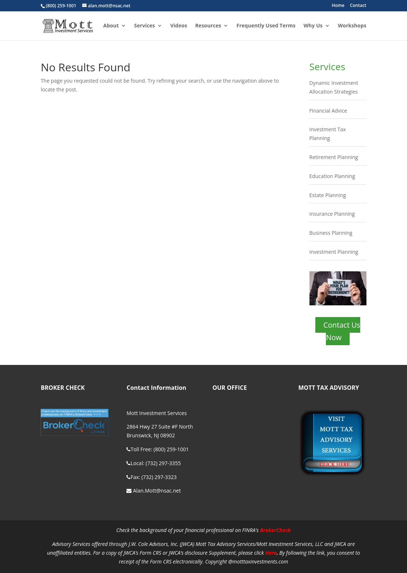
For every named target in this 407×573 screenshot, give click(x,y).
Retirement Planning (333, 157)
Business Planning (331, 232)
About (111, 26)
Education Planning (332, 176)
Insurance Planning (332, 213)
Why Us (313, 26)
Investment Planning (333, 251)
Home (338, 5)
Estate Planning (327, 195)
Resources (208, 26)
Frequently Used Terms (266, 26)
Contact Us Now (341, 331)
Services (144, 26)
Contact (358, 5)
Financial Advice (328, 110)
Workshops (352, 26)
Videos (178, 26)
